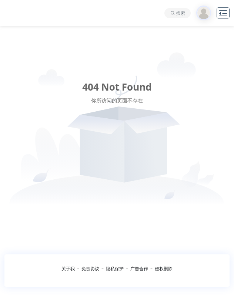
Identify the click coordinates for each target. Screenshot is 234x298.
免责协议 (90, 268)
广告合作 (139, 268)
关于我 (68, 268)
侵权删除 (164, 268)
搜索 (180, 13)
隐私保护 (115, 268)
